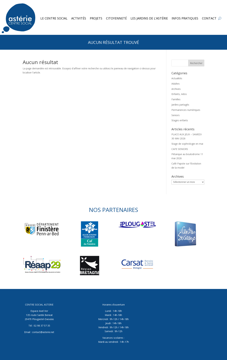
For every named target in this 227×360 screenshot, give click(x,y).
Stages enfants (179, 120)
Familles (175, 99)
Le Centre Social (53, 18)
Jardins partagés (180, 104)
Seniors (175, 115)
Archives (176, 89)
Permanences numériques (185, 110)
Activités (78, 18)
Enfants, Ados (179, 94)
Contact (209, 18)
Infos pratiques (185, 18)
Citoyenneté (116, 18)
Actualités (176, 78)
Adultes (175, 83)
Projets (96, 18)
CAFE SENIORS (179, 149)
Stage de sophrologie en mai (187, 143)
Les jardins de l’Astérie (149, 18)
